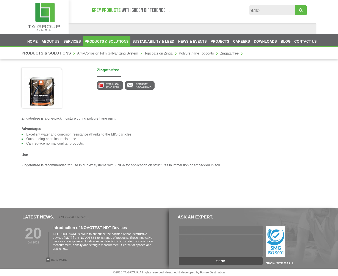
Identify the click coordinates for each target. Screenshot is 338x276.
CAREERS (241, 41)
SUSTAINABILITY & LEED (153, 41)
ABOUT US (51, 41)
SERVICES (72, 41)
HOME (32, 41)
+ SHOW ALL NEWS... (73, 217)
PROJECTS (220, 41)
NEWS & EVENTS (192, 41)
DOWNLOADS (265, 41)
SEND (220, 261)
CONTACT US (305, 41)
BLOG (286, 41)
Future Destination (212, 272)
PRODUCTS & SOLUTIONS (107, 41)
